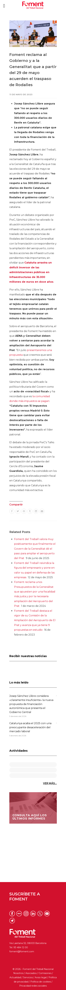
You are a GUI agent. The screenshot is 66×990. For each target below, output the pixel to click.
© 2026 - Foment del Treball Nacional (33, 969)
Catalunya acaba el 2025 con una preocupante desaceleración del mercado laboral (30, 727)
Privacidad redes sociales (33, 985)
